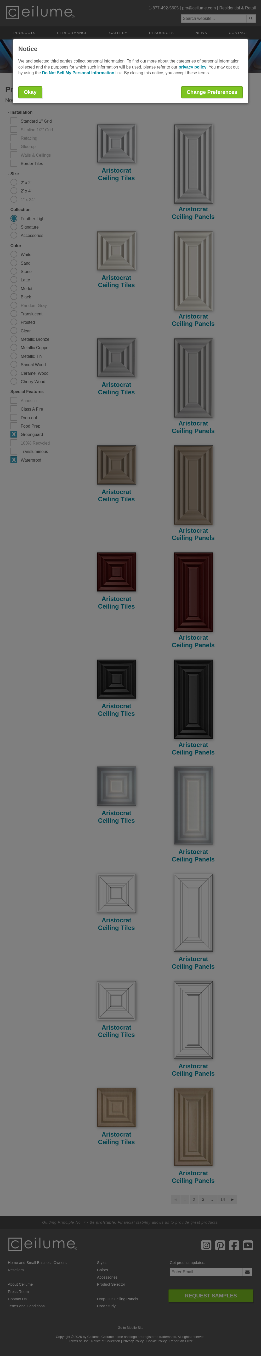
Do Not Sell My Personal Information (78, 73)
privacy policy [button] (193, 67)
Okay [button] (30, 92)
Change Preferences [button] (212, 92)
